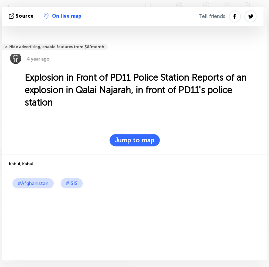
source (22, 16)
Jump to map (134, 140)
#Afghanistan (33, 183)
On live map (62, 16)
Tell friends (211, 16)
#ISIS (72, 183)
